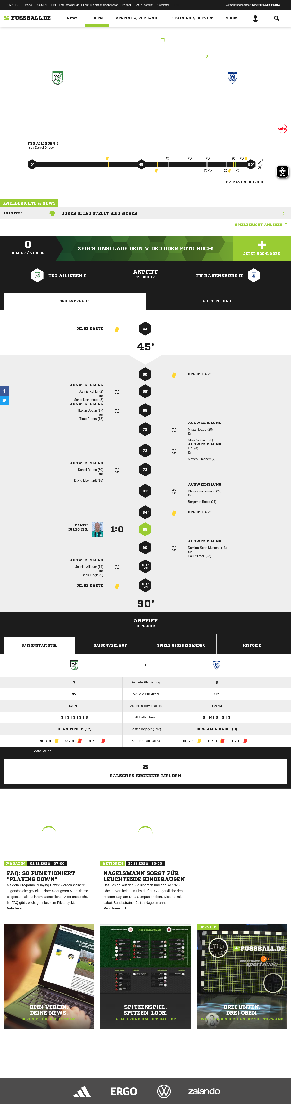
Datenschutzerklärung (34, 1092)
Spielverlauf (74, 301)
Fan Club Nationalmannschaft (100, 4)
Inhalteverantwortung (116, 1092)
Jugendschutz (91, 1092)
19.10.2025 (13, 213)
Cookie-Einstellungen (146, 1092)
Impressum (10, 1092)
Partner (126, 4)
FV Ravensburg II (232, 98)
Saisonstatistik (39, 645)
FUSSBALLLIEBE (46, 4)
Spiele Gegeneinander (181, 645)
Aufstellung (216, 301)
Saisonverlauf (110, 645)
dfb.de (28, 4)
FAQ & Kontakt (144, 4)
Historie (252, 645)
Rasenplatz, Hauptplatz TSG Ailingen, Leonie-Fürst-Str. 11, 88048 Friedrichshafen (145, 56)
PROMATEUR (12, 4)
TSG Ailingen (57, 98)
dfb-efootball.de (70, 4)
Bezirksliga (145, 40)
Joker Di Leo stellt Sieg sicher (99, 213)
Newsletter (163, 4)
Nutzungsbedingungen (64, 1092)
